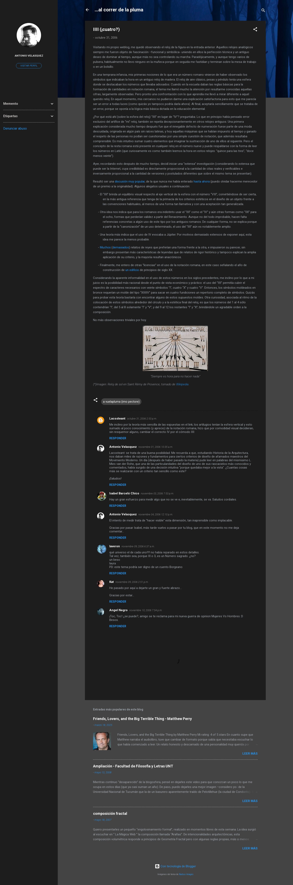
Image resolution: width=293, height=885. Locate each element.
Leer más (250, 753)
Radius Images (186, 874)
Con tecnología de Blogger (175, 866)
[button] (255, 30)
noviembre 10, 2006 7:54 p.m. (145, 610)
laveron (114, 546)
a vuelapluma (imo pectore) (121, 401)
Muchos (105, 247)
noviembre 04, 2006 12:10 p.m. (155, 514)
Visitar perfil (28, 65)
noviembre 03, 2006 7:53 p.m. (157, 493)
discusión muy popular (130, 181)
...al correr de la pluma (119, 10)
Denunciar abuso (15, 128)
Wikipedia (182, 384)
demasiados (121, 247)
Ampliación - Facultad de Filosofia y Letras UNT (133, 766)
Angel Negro (118, 610)
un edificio (132, 270)
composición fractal (110, 813)
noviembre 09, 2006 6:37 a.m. (138, 546)
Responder (117, 438)
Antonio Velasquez (123, 447)
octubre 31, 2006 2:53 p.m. (142, 418)
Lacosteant (117, 418)
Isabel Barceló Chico (124, 493)
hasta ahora (202, 181)
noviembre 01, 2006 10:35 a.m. (155, 446)
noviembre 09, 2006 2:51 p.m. (132, 581)
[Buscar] (263, 11)
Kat (111, 582)
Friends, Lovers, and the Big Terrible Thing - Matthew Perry (142, 719)
